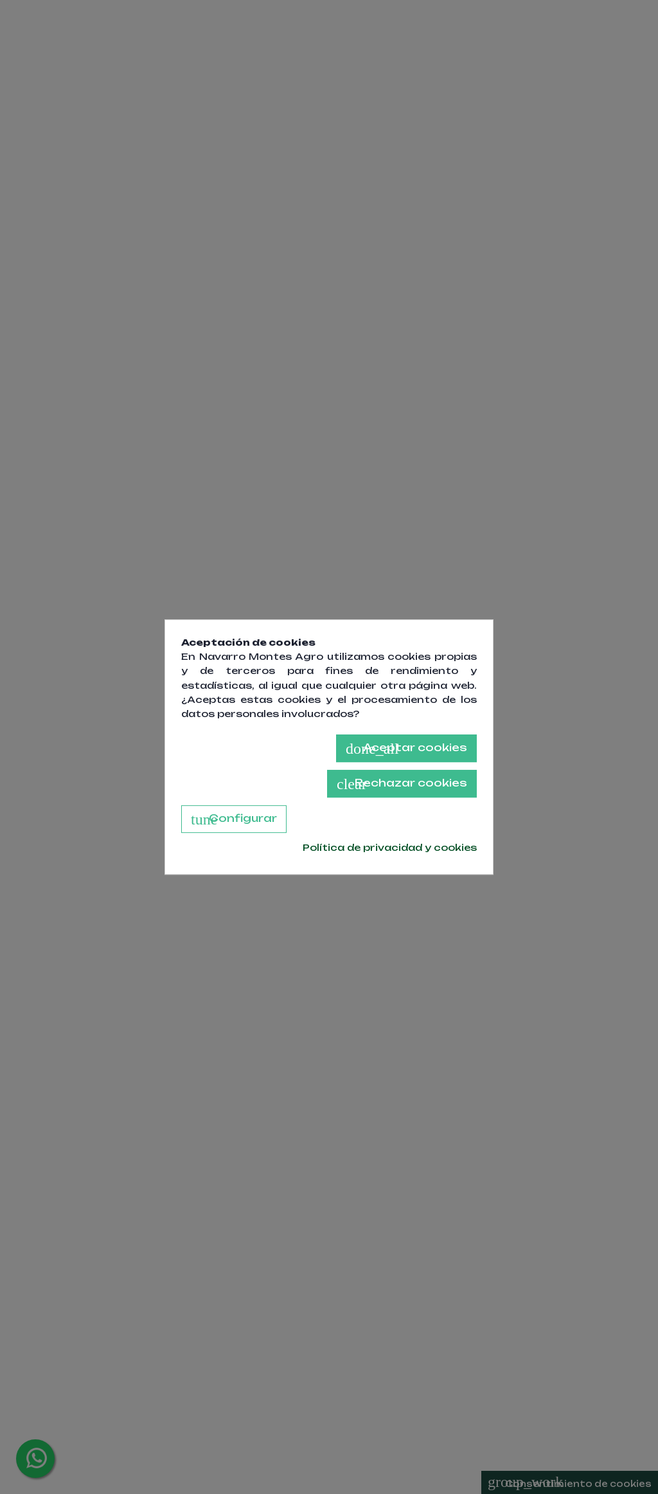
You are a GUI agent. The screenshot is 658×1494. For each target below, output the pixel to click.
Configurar (234, 819)
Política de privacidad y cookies (390, 847)
